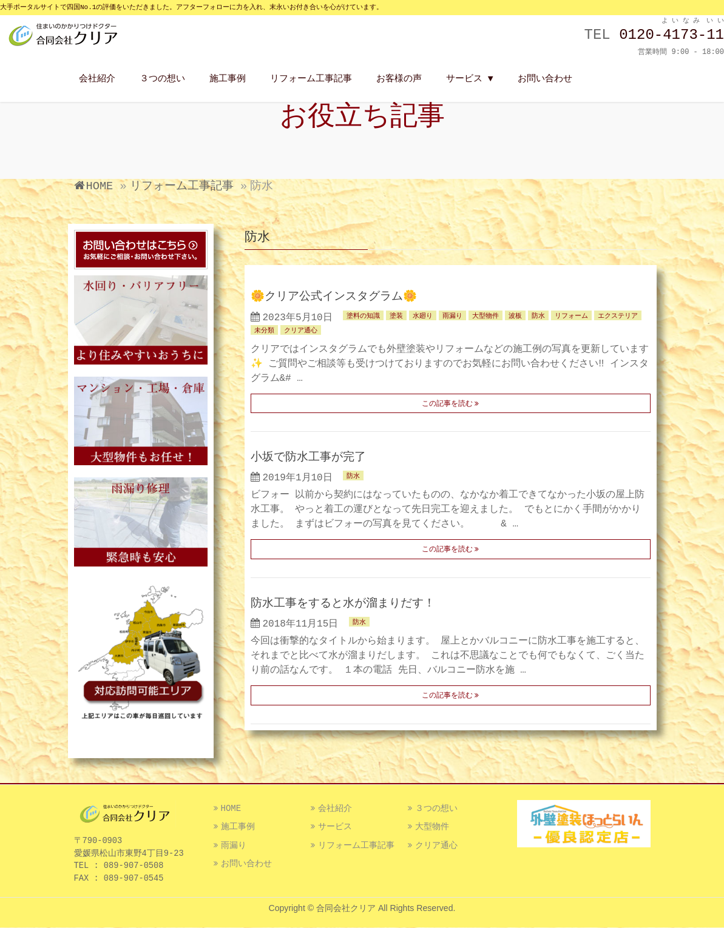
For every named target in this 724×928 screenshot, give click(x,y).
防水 (538, 316)
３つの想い (436, 808)
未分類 (264, 330)
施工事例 (238, 827)
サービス (335, 827)
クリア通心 (300, 330)
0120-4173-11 (671, 35)
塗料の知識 (363, 316)
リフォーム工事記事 (356, 845)
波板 (515, 316)
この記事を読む (447, 404)
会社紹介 (335, 808)
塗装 (396, 316)
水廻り (423, 316)
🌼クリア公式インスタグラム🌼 (334, 297)
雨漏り (452, 316)
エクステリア (618, 316)
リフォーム (571, 316)
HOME (231, 808)
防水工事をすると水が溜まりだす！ (343, 603)
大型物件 (485, 316)
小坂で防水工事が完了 (308, 457)
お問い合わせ (246, 864)
